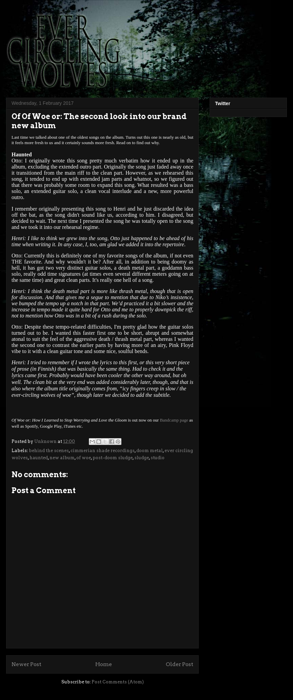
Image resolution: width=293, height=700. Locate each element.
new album (62, 457)
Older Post (179, 664)
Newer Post (26, 664)
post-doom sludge (113, 457)
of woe (83, 457)
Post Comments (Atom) (118, 681)
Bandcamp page (174, 420)
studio (157, 457)
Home (103, 664)
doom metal (149, 450)
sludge (141, 457)
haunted (39, 457)
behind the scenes (49, 450)
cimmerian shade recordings (103, 450)
